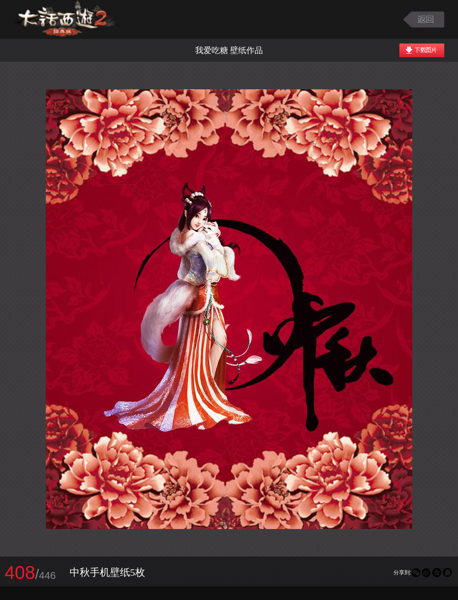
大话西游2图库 (65, 19)
